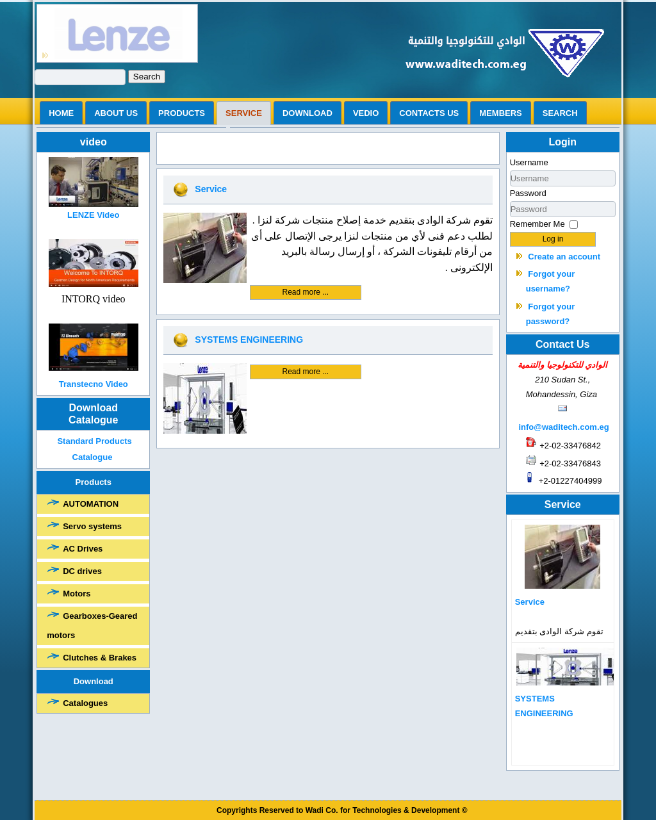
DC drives (82, 571)
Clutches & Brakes (99, 657)
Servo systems (92, 526)
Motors (76, 593)
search (560, 113)
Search (146, 76)
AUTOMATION (91, 504)
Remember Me (537, 224)
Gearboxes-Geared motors (92, 625)
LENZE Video (93, 215)
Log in (553, 238)
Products (181, 113)
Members (500, 113)
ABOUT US (116, 113)
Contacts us (429, 113)
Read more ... (306, 292)
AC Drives (82, 549)
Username (529, 162)
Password (528, 193)
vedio (366, 113)
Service (244, 113)
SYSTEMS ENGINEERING (249, 339)
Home (61, 113)
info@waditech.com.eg (563, 427)
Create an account (564, 256)
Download (307, 113)
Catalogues (85, 703)
